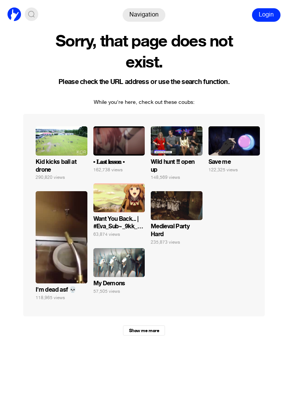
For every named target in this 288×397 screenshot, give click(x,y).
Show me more (144, 331)
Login (266, 14)
